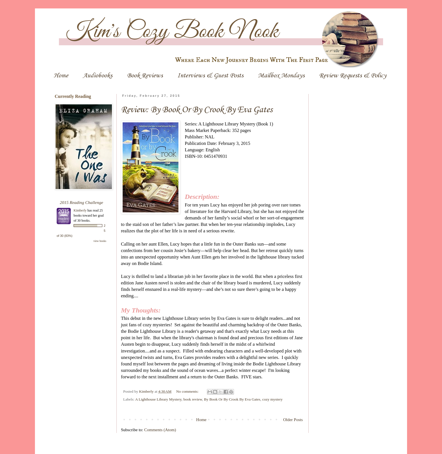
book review (193, 399)
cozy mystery (272, 399)
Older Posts (293, 419)
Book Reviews (145, 76)
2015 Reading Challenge (81, 202)
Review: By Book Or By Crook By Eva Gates (197, 110)
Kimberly (80, 210)
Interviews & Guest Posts (210, 76)
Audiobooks (97, 76)
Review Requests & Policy (352, 76)
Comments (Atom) (160, 430)
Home (61, 76)
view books (99, 240)
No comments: (188, 391)
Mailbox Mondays (281, 76)
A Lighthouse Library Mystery (158, 399)
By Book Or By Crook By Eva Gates (232, 399)
